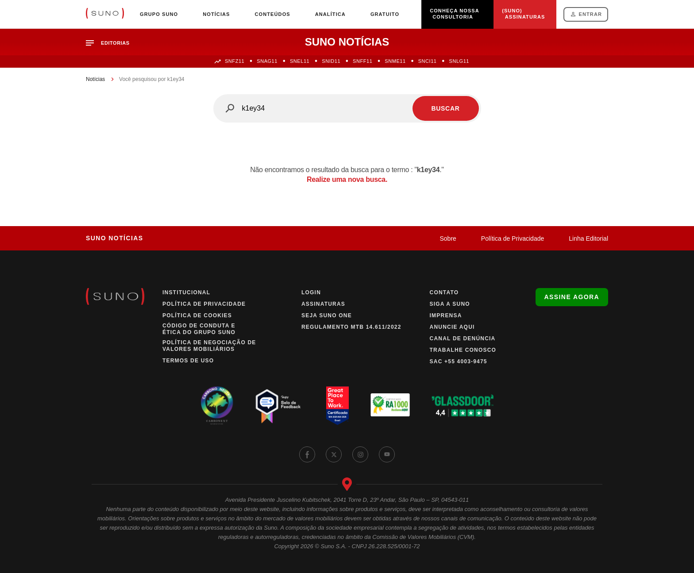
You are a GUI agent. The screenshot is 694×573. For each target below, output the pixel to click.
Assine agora (571, 296)
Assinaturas (323, 304)
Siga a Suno (450, 304)
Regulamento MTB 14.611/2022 (351, 327)
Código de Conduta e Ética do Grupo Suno (198, 329)
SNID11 (331, 61)
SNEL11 (299, 61)
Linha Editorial (588, 238)
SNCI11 (427, 61)
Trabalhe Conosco (463, 350)
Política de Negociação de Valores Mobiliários (209, 345)
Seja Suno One (326, 315)
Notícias (95, 79)
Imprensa (446, 315)
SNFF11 (362, 61)
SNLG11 (459, 61)
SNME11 (395, 61)
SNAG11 (267, 61)
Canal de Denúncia (463, 338)
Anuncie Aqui (452, 327)
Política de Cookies (197, 315)
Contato (444, 292)
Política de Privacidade (512, 238)
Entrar (590, 14)
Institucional (186, 292)
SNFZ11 (234, 61)
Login (311, 292)
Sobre (448, 238)
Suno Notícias (114, 238)
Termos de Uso (188, 361)
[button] (111, 43)
